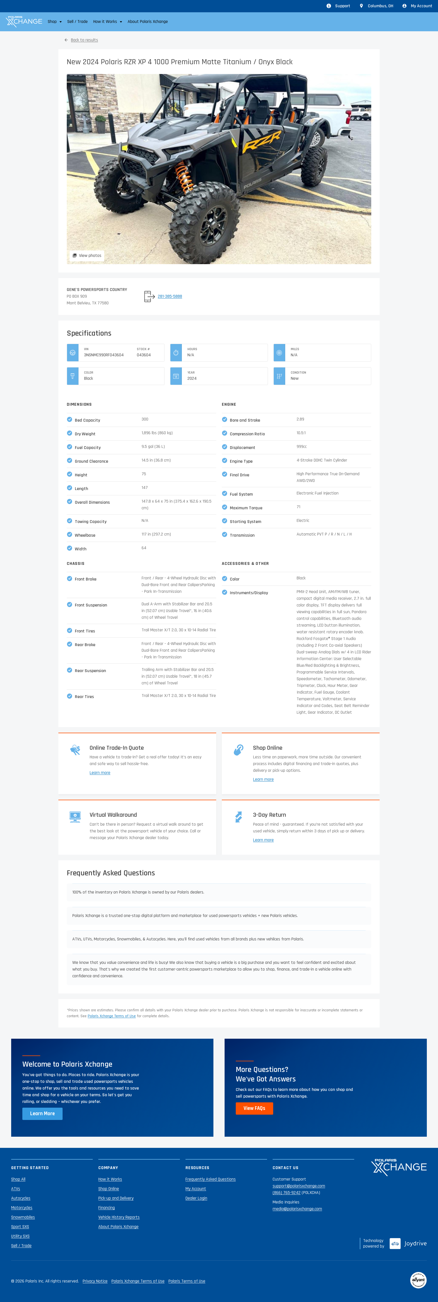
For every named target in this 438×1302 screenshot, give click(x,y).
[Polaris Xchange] (24, 21)
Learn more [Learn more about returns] (263, 840)
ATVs (15, 1189)
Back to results (84, 40)
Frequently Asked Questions (210, 1179)
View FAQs (254, 1108)
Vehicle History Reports (119, 1217)
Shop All (18, 1179)
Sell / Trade (77, 22)
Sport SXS (20, 1227)
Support (338, 6)
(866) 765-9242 (287, 1193)
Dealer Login (196, 1198)
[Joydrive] (408, 1244)
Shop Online (108, 1189)
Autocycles (20, 1198)
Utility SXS (20, 1236)
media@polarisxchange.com (297, 1209)
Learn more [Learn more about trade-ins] (100, 773)
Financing (106, 1208)
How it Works (110, 1179)
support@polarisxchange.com (299, 1186)
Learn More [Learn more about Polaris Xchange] (42, 1113)
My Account (417, 6)
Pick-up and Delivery (116, 1198)
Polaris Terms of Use (186, 1281)
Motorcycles (21, 1208)
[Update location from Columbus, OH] (376, 6)
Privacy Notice (95, 1281)
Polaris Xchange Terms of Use (112, 1016)
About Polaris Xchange (148, 22)
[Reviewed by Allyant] (418, 1281)
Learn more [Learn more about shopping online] (263, 779)
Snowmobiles (23, 1217)
